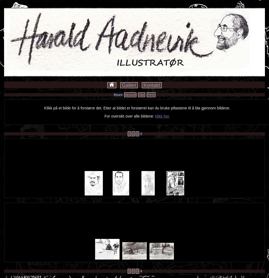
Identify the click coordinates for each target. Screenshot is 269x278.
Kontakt (151, 85)
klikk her (162, 116)
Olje (141, 94)
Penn (151, 94)
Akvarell (130, 94)
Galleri (129, 85)
